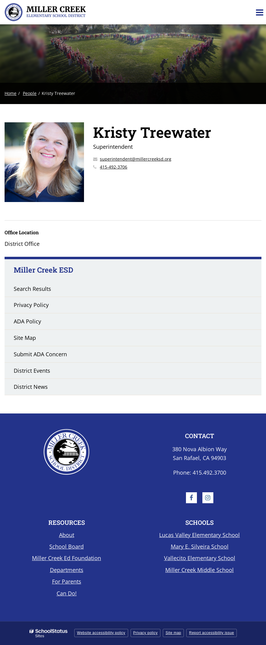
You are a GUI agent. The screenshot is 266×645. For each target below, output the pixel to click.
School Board (66, 546)
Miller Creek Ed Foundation (66, 558)
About (66, 535)
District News (31, 386)
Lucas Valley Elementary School (199, 535)
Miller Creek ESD (43, 270)
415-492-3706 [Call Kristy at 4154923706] (113, 167)
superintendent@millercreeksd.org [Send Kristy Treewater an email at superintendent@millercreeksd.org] (135, 159)
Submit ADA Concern (40, 354)
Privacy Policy (31, 305)
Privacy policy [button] (145, 633)
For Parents (66, 581)
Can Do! (67, 593)
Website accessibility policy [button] (101, 633)
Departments (66, 570)
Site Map (25, 337)
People (30, 93)
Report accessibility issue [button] (211, 633)
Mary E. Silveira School (200, 546)
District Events (32, 370)
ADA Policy (27, 321)
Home (10, 93)
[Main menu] (259, 12)
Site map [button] (173, 633)
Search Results (32, 288)
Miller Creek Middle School (199, 570)
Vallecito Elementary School (199, 558)
